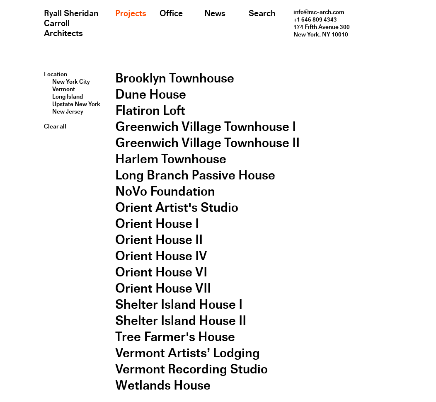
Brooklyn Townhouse (174, 78)
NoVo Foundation (165, 191)
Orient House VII (163, 288)
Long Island (67, 96)
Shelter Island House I (178, 304)
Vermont (63, 89)
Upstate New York (76, 104)
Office (171, 13)
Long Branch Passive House (195, 175)
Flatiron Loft (150, 110)
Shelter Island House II (180, 320)
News (214, 13)
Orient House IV (161, 256)
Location (55, 74)
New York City (71, 81)
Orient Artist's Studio (176, 207)
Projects (130, 13)
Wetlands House (163, 385)
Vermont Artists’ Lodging (187, 353)
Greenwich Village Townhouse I (205, 126)
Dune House (150, 94)
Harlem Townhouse (170, 159)
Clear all (55, 126)
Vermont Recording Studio (191, 369)
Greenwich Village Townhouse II (207, 142)
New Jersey (67, 111)
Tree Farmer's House (175, 336)
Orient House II (159, 239)
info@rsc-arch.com (318, 12)
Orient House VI (161, 272)
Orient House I (157, 223)
